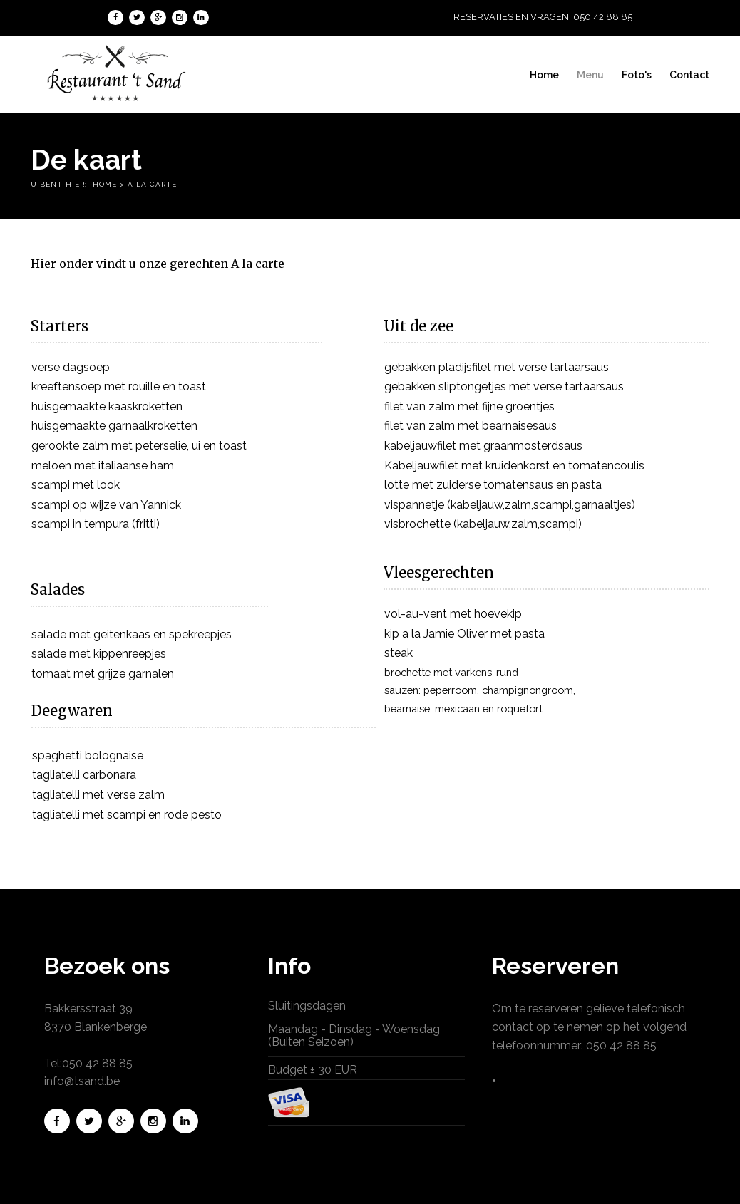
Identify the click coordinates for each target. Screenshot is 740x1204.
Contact (690, 75)
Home (545, 75)
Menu (591, 75)
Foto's (637, 75)
